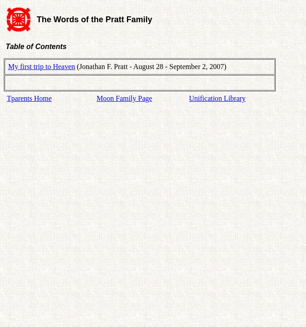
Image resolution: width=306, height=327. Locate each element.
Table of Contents (35, 46)
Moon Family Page (124, 98)
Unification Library (217, 98)
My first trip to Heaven (41, 66)
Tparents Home (29, 98)
